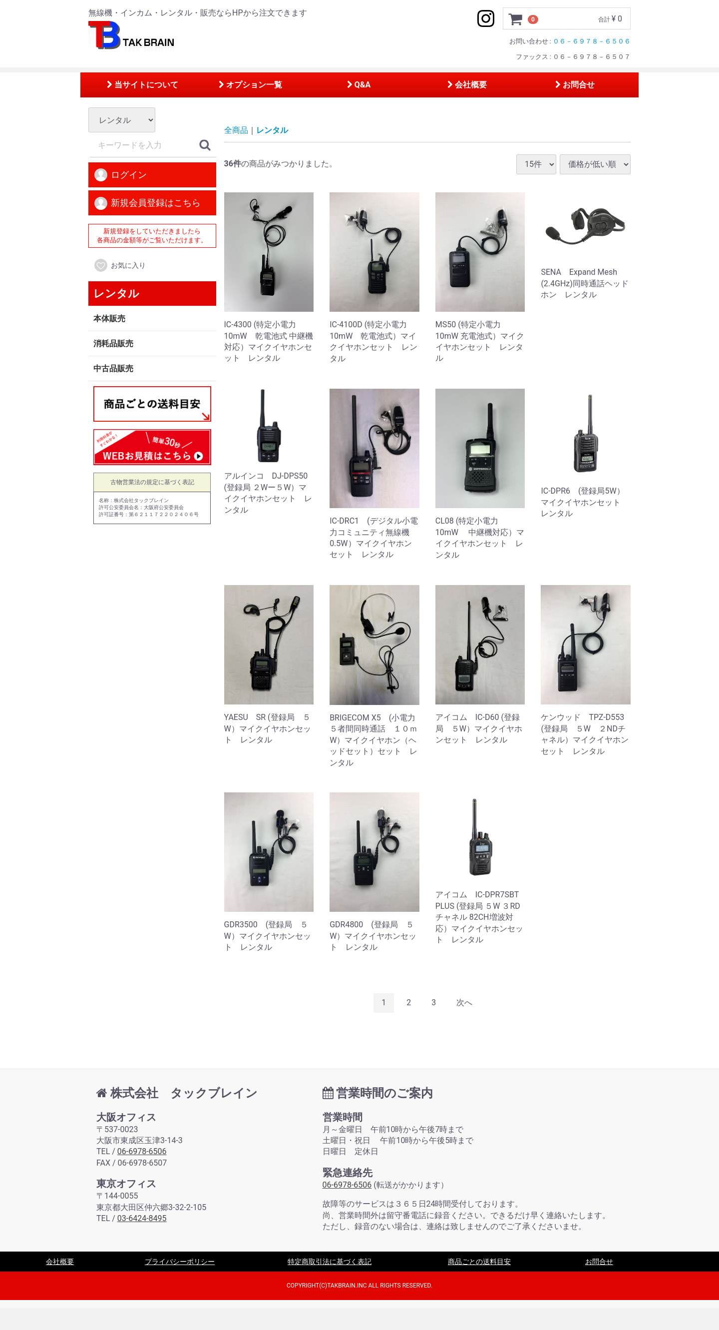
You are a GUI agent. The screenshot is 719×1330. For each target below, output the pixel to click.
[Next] (464, 1003)
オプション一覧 (250, 84)
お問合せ (575, 84)
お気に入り (119, 265)
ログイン (120, 175)
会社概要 (467, 84)
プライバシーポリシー (180, 1262)
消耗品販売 (113, 343)
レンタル (116, 293)
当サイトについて (142, 84)
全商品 (236, 130)
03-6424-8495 (142, 1218)
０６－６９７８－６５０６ (592, 41)
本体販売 (109, 318)
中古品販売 (113, 368)
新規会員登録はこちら (147, 203)
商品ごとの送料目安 (479, 1262)
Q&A (358, 84)
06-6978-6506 (142, 1151)
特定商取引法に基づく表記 (329, 1262)
